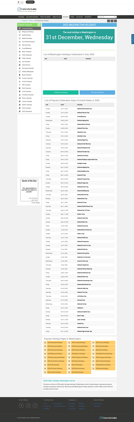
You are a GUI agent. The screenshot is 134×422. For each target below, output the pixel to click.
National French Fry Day (84, 245)
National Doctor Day (82, 187)
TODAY (72, 17)
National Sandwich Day (83, 312)
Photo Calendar (27, 98)
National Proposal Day (83, 179)
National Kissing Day (83, 241)
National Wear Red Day (83, 124)
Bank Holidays (26, 35)
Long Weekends (27, 48)
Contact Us (47, 406)
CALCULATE (79, 17)
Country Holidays (27, 28)
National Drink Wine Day (84, 144)
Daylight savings (81, 163)
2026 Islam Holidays (102, 368)
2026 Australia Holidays (54, 342)
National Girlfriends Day (83, 272)
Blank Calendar (26, 75)
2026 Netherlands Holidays (104, 353)
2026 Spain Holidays (78, 361)
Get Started (30, 2)
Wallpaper (82, 406)
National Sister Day (82, 276)
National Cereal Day (82, 155)
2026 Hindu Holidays (78, 368)
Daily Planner (26, 65)
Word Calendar (26, 88)
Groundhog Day (81, 116)
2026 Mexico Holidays (78, 353)
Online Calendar (27, 81)
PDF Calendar (26, 85)
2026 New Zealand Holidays (56, 357)
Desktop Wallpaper (28, 71)
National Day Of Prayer (83, 210)
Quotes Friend (98, 403)
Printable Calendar (28, 95)
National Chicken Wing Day (84, 269)
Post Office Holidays (28, 41)
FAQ (45, 403)
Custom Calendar (27, 78)
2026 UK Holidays (77, 365)
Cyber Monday (81, 319)
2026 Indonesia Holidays (55, 350)
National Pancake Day (83, 151)
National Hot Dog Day (83, 253)
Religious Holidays (28, 32)
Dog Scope (97, 406)
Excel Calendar (26, 91)
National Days (26, 45)
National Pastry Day (82, 327)
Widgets (81, 403)
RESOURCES (88, 17)
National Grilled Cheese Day (85, 206)
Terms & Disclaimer (59, 406)
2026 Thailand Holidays (103, 361)
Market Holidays (27, 38)
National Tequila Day (83, 265)
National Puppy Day (82, 183)
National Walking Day (83, 190)
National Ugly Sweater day (84, 331)
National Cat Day (81, 304)
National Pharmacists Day (84, 108)
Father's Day (80, 233)
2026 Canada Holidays (79, 342)
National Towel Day (82, 218)
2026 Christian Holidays (54, 368)
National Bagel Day (82, 140)
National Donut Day (82, 226)
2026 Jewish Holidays (54, 372)
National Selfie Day (82, 237)
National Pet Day (81, 202)
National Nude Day (82, 249)
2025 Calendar (26, 108)
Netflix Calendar (27, 105)
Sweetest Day (81, 300)
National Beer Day (82, 198)
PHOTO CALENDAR (45, 17)
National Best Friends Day (84, 230)
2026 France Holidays (102, 342)
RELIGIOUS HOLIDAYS (32, 17)
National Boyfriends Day (84, 284)
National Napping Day (83, 167)
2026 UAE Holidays (53, 365)
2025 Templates (27, 111)
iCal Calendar (26, 61)
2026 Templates (27, 55)
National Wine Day (82, 222)
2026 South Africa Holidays (55, 361)
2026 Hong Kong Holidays (80, 346)
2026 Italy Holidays (102, 350)
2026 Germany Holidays (54, 346)
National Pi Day (81, 175)
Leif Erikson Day (81, 296)
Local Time (72, 409)
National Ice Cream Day (83, 257)
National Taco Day (82, 292)
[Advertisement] (29, 145)
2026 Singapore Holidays (103, 357)
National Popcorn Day (83, 112)
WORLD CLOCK (57, 17)
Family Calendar (27, 101)
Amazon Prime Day (82, 261)
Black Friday (80, 315)
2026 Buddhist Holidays (103, 365)
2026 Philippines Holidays (80, 357)
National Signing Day (83, 120)
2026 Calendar (26, 58)
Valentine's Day (81, 136)
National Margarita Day (83, 148)
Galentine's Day (81, 132)
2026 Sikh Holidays (77, 372)
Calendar (71, 406)
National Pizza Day (82, 128)
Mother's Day (81, 214)
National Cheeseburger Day (85, 280)
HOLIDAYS (65, 17)
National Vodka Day (82, 288)
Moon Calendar (26, 51)
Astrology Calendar (28, 68)
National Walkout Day (83, 171)
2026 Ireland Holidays (78, 350)
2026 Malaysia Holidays (54, 353)
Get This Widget (36, 202)
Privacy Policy (58, 403)
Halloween (80, 308)
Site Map (46, 409)
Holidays (24, 20)
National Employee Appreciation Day (87, 159)
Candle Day (80, 323)
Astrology (72, 403)
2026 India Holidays (102, 346)
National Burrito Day (82, 194)
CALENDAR (21, 17)
